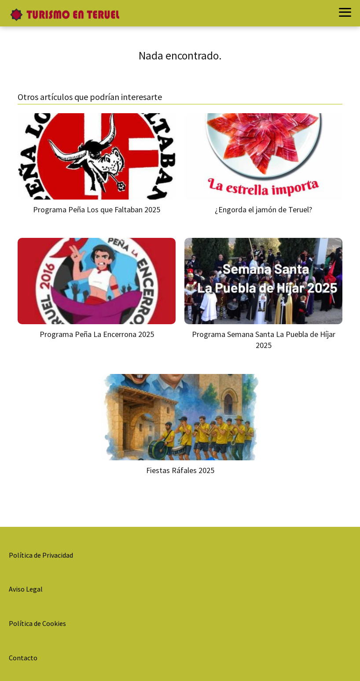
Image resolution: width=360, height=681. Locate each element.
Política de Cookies (37, 623)
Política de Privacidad (41, 555)
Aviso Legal (26, 589)
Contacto (23, 657)
